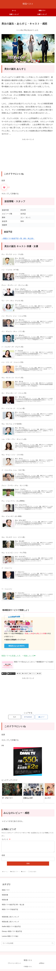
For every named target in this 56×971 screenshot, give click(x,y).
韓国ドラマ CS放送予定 (10, 911)
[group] (12, 794)
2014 (4, 675)
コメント (6, 841)
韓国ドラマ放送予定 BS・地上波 (13, 906)
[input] (28, 945)
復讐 (39, 675)
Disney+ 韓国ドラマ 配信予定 (12, 933)
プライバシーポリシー (14, 965)
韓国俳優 (5, 896)
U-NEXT (25, 675)
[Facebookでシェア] (28, 719)
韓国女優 (5, 901)
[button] (51, 794)
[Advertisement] (28, 156)
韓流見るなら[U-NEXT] (16, 647)
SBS (19, 675)
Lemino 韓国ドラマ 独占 (10, 938)
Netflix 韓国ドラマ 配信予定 (11, 928)
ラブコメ (33, 675)
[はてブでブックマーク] (41, 719)
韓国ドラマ (11, 675)
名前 (3, 857)
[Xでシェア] (14, 719)
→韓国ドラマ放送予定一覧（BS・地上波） (18, 238)
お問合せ (41, 965)
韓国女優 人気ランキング (10, 923)
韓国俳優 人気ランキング (10, 918)
